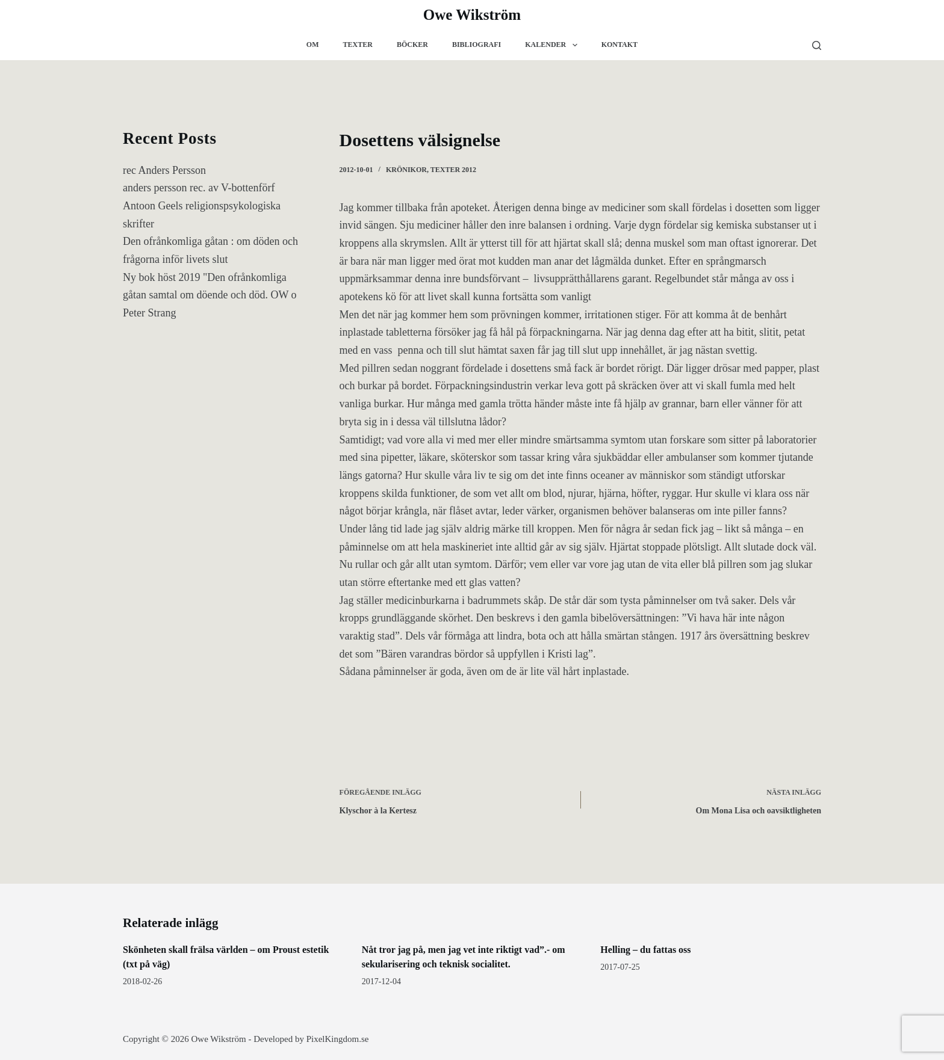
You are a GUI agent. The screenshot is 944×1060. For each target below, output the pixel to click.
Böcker (412, 44)
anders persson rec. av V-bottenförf (199, 188)
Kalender (553, 45)
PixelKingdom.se (337, 1039)
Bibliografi (476, 44)
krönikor (406, 169)
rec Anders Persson (164, 170)
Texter (358, 44)
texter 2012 (453, 169)
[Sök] (816, 45)
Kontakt (619, 44)
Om (312, 44)
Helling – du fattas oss (645, 949)
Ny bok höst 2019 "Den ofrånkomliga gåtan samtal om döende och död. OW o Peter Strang (210, 295)
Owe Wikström (472, 15)
